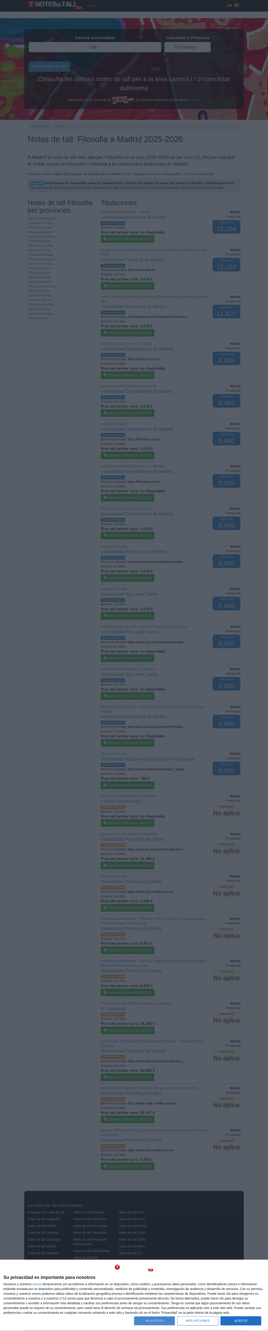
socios (36, 1284)
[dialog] (134, 1295)
